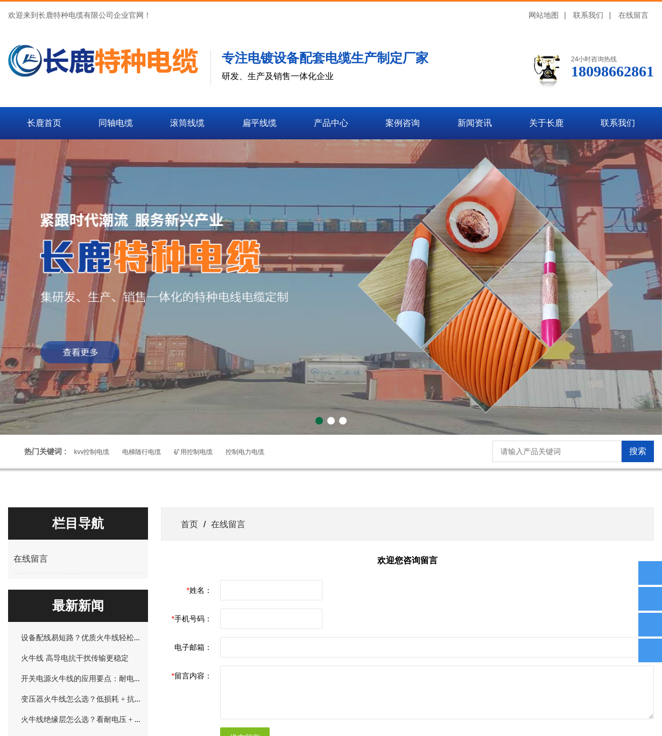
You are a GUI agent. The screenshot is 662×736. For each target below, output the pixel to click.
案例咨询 (402, 123)
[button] (319, 420)
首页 (189, 524)
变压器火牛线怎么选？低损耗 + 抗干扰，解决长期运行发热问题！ (130, 699)
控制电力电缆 (245, 452)
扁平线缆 (259, 123)
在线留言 (633, 15)
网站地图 (544, 15)
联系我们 (588, 15)
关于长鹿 (546, 123)
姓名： (199, 590)
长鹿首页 (44, 123)
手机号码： (192, 618)
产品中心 (331, 123)
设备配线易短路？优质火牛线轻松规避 (85, 637)
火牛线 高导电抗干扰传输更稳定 (75, 658)
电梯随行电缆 (141, 452)
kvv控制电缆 (91, 452)
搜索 (637, 451)
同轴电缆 (115, 123)
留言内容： (192, 675)
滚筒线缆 (187, 123)
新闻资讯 (474, 123)
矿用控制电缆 (193, 452)
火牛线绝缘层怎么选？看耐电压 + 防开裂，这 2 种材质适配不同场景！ (138, 719)
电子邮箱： (193, 647)
